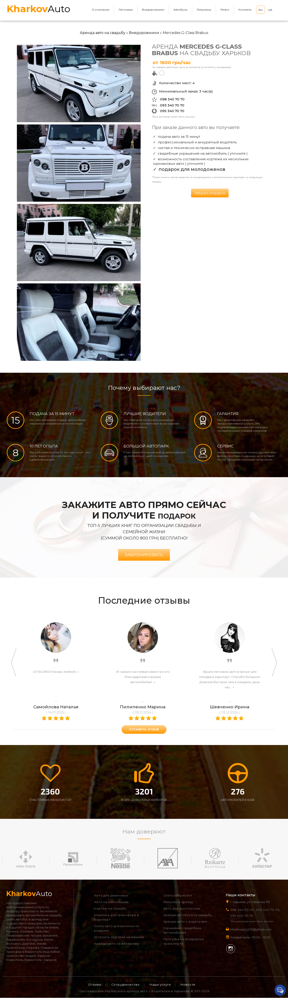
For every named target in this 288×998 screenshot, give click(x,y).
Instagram (230, 949)
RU (261, 9)
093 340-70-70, (269, 910)
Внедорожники (153, 9)
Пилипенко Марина (142, 707)
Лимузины (204, 9)
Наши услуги (160, 985)
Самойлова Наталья (56, 707)
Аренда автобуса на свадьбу (187, 915)
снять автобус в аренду (24, 919)
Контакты (245, 9)
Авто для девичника (111, 895)
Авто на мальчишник (111, 902)
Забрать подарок (209, 193)
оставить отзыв (144, 729)
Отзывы (94, 985)
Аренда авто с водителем (185, 921)
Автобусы (180, 9)
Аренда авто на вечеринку (116, 944)
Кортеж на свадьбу (110, 908)
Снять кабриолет (177, 895)
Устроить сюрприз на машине (119, 937)
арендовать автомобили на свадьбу (33, 915)
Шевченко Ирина (229, 707)
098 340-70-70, (242, 910)
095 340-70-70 (242, 916)
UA (270, 9)
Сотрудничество (125, 985)
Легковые (126, 9)
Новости (188, 985)
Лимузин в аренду (178, 902)
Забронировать (144, 555)
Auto (38, 9)
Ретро (224, 9)
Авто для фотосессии (181, 908)
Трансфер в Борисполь (24, 952)
